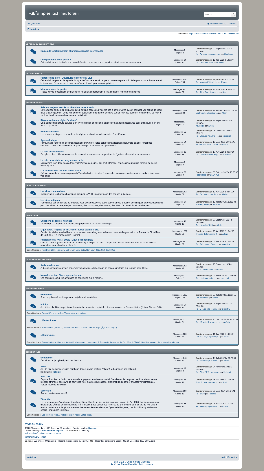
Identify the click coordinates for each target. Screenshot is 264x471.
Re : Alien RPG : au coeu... (207, 372)
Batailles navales (148, 342)
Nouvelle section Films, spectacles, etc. (61, 275)
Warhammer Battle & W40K (76, 327)
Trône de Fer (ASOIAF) (52, 327)
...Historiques (48, 335)
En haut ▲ (232, 457)
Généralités (47, 294)
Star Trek (45, 376)
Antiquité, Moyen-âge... (76, 342)
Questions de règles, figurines (56, 221)
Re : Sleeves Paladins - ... (207, 136)
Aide (223, 457)
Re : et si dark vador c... (206, 278)
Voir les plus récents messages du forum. (43, 433)
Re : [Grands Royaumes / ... (208, 322)
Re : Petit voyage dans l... (207, 406)
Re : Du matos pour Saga (207, 194)
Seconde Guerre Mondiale (53, 342)
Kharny (224, 82)
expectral (227, 136)
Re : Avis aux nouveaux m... (208, 54)
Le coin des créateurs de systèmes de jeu (62, 160)
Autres (92, 327)
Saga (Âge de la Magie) (106, 327)
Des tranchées (202, 297)
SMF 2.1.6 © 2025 (123, 462)
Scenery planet (202, 204)
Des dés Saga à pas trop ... (208, 336)
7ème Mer (46, 399)
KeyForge (200, 126)
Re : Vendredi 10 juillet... (206, 82)
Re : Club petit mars (204, 63)
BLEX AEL (214, 175)
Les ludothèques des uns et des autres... (62, 170)
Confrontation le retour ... (207, 113)
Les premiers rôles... (51, 415)
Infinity (44, 304)
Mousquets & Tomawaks (98, 342)
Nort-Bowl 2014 (63, 250)
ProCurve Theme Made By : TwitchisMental (132, 464)
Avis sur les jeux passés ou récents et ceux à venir (67, 107)
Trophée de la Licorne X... (207, 234)
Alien (43, 366)
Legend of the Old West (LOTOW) (125, 342)
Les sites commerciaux (53, 191)
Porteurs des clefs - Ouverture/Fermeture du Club (67, 78)
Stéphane (228, 54)
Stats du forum (34, 424)
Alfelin (224, 113)
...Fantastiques (48, 320)
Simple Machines (141, 462)
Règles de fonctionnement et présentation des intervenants (72, 51)
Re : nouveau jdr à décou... (207, 361)
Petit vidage (201, 175)
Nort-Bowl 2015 (49, 250)
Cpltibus (220, 63)
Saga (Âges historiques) (168, 342)
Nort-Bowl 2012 (93, 250)
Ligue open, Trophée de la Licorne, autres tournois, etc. (70, 229)
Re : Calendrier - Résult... (207, 244)
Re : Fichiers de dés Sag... (207, 155)
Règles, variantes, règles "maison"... (60, 120)
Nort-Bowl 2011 (108, 250)
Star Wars (46, 390)
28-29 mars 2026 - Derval (207, 144)
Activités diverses (50, 265)
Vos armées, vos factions (75, 313)
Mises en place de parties (54, 89)
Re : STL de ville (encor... (207, 309)
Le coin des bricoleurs (52, 151)
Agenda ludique (49, 140)
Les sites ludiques (50, 200)
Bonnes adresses (50, 131)
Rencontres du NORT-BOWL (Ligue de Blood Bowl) (67, 240)
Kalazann (92, 428)
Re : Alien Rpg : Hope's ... (207, 92)
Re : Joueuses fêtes (205, 269)
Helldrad (226, 155)
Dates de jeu (86, 415)
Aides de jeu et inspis (70, 415)
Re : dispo (200, 394)
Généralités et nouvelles (52, 313)
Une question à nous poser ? (56, 59)
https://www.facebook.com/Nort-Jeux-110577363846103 (214, 34)
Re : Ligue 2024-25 (204, 225)
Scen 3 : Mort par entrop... (207, 382)
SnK (224, 92)
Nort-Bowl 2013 (78, 250)
